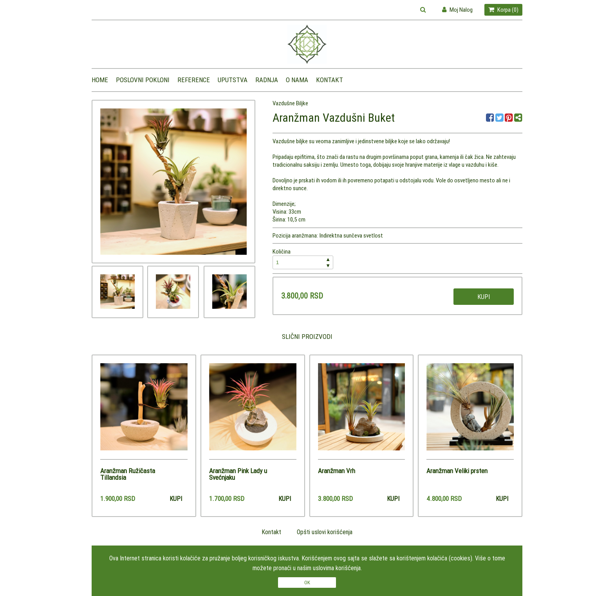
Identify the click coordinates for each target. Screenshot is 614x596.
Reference (193, 80)
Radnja (266, 80)
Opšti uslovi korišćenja (324, 532)
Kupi (483, 297)
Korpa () (503, 9)
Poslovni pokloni (143, 80)
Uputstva (232, 80)
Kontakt (329, 80)
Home (100, 80)
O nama (297, 80)
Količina (303, 258)
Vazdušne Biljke (290, 103)
